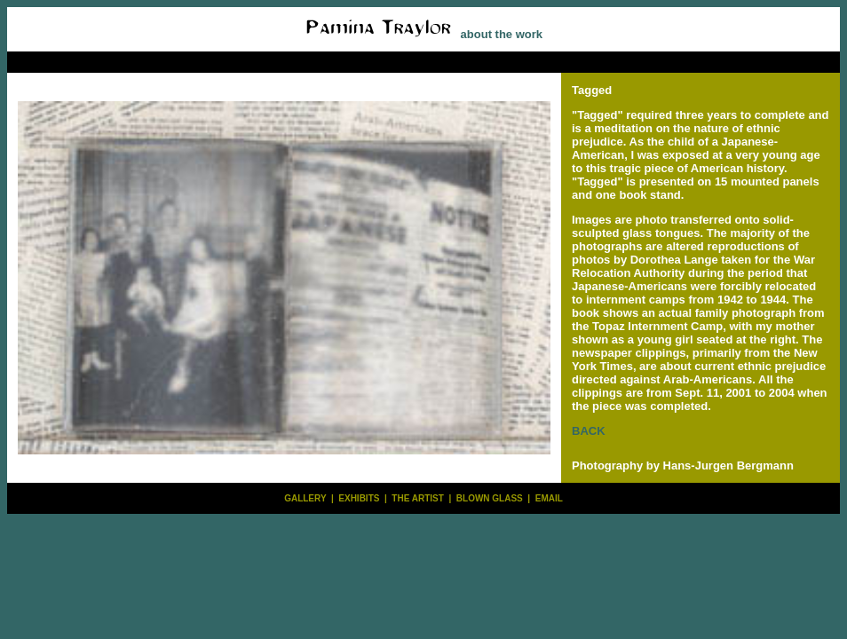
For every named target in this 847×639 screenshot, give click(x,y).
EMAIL (549, 498)
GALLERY (305, 498)
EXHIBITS (358, 498)
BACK (589, 431)
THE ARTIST (418, 498)
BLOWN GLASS (489, 498)
